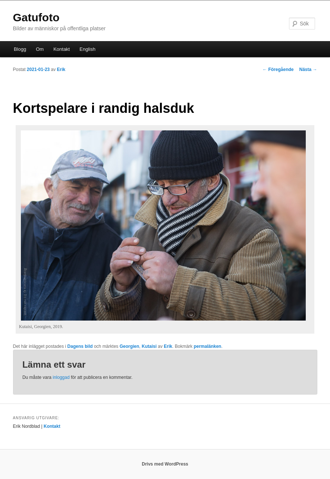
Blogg (20, 49)
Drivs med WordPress (165, 464)
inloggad (61, 377)
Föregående (278, 69)
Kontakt (61, 49)
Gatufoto (36, 17)
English (87, 49)
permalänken (207, 346)
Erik (61, 69)
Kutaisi (149, 346)
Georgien (129, 346)
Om (40, 49)
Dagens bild (80, 346)
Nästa (308, 69)
